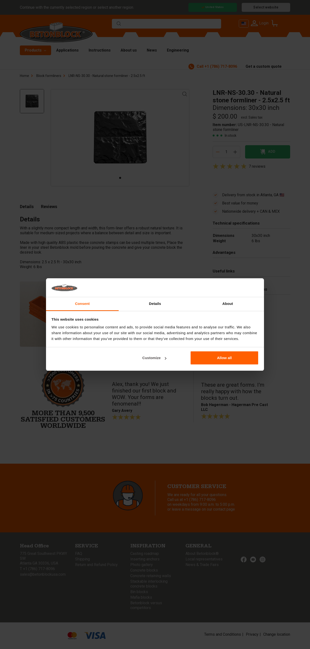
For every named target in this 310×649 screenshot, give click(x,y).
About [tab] (227, 304)
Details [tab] (155, 304)
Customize (154, 358)
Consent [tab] (82, 304)
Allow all (224, 358)
